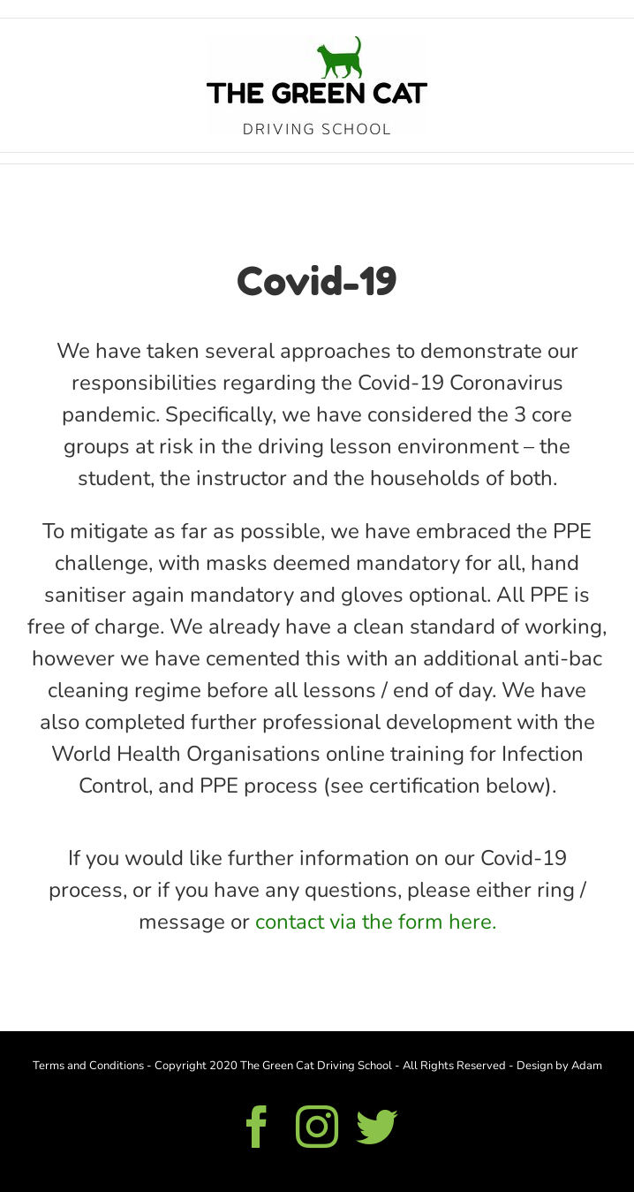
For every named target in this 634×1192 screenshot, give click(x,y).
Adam (586, 1066)
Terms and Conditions (88, 1066)
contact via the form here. (375, 921)
